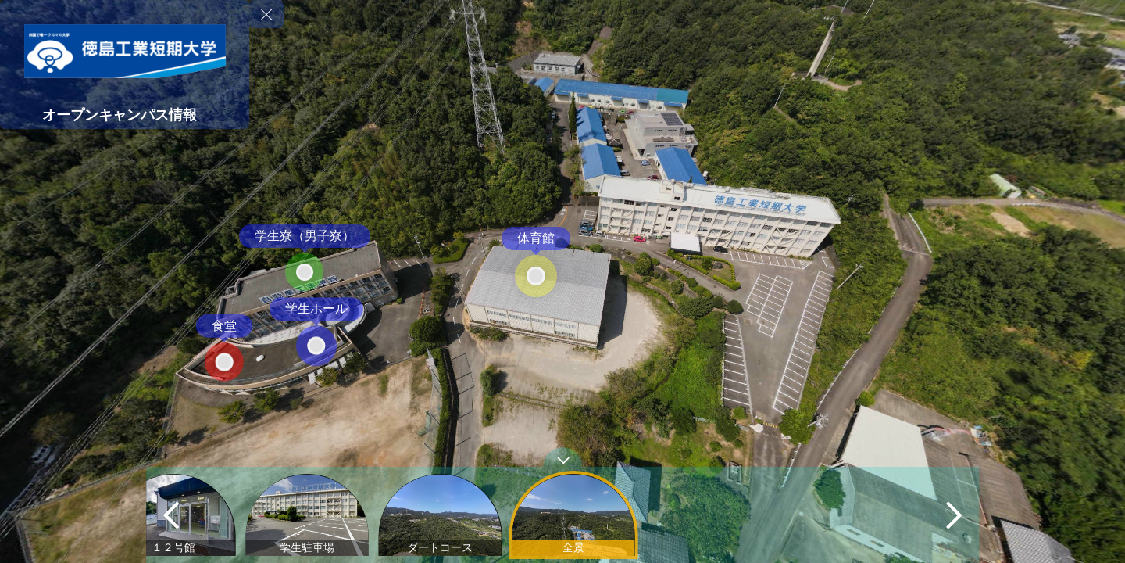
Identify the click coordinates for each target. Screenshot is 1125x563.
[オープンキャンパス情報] (124, 115)
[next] (954, 515)
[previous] (171, 515)
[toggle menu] (266, 14)
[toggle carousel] (562, 457)
